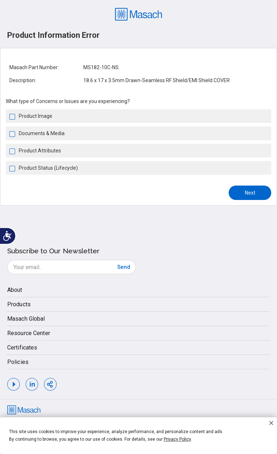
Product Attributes (40, 150)
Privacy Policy (177, 439)
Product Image (35, 116)
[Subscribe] (123, 267)
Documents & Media (42, 133)
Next (250, 193)
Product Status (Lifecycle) (48, 168)
